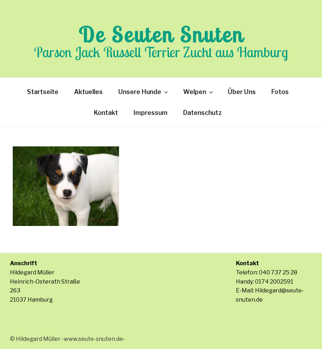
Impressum (151, 112)
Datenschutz (202, 112)
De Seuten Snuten (161, 34)
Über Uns (242, 91)
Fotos (280, 91)
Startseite (42, 91)
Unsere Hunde (143, 91)
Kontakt (106, 112)
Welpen (198, 91)
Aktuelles (88, 91)
